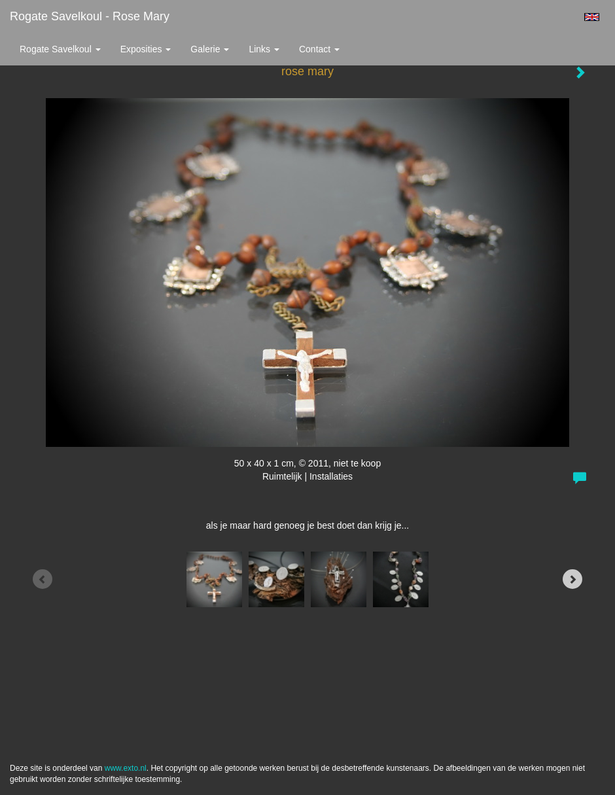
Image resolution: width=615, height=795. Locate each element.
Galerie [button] (209, 49)
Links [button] (264, 49)
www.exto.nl (126, 768)
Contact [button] (319, 49)
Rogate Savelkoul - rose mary (89, 16)
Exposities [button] (145, 49)
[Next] (572, 579)
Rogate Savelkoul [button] (60, 49)
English (591, 17)
